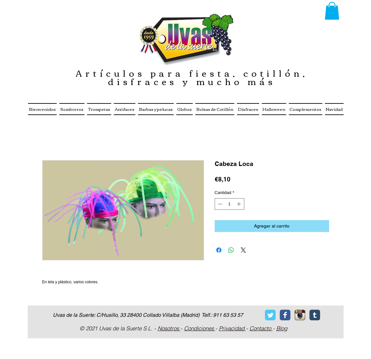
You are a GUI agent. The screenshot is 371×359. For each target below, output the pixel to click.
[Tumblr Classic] (314, 315)
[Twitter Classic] (270, 315)
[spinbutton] (229, 204)
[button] (332, 11)
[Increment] (239, 204)
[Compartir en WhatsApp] (231, 250)
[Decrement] (219, 204)
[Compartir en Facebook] (219, 250)
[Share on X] (243, 250)
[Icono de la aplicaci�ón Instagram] (300, 315)
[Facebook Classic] (285, 315)
